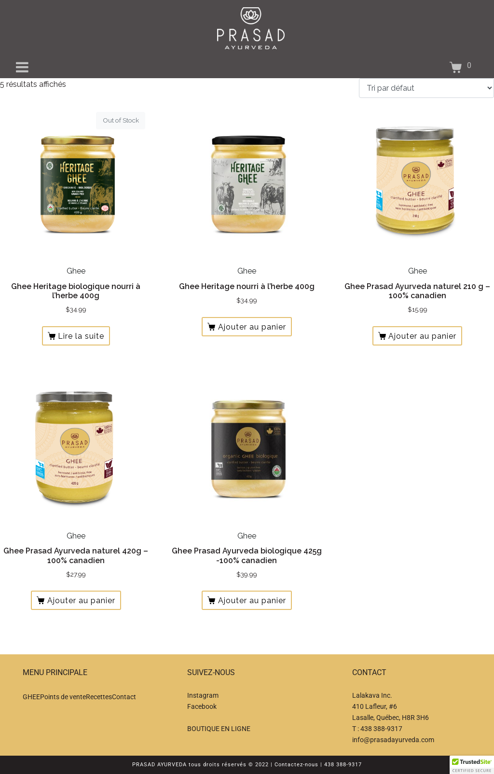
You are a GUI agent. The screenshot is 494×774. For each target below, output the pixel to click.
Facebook (202, 706)
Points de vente (63, 697)
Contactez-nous (296, 764)
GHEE (31, 697)
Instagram (203, 695)
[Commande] (426, 88)
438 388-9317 (381, 729)
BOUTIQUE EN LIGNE (218, 729)
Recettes (99, 697)
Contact (124, 697)
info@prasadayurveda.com (393, 740)
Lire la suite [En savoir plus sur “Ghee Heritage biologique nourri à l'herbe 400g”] (81, 336)
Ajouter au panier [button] (252, 327)
